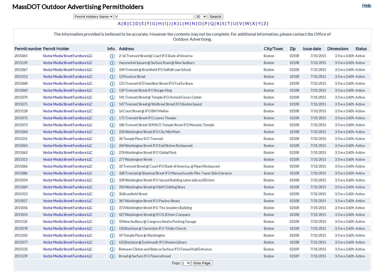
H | (161, 23)
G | (155, 23)
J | (171, 23)
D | (138, 23)
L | (182, 23)
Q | (213, 23)
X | (255, 23)
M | (188, 23)
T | (230, 23)
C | (132, 23)
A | (121, 23)
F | (149, 23)
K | (177, 23)
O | (201, 23)
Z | (265, 23)
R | (219, 23)
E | (144, 23)
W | (248, 23)
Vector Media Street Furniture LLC (67, 56)
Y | (260, 23)
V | (242, 23)
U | (236, 23)
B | (126, 23)
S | (224, 23)
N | (195, 23)
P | (207, 23)
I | (167, 23)
